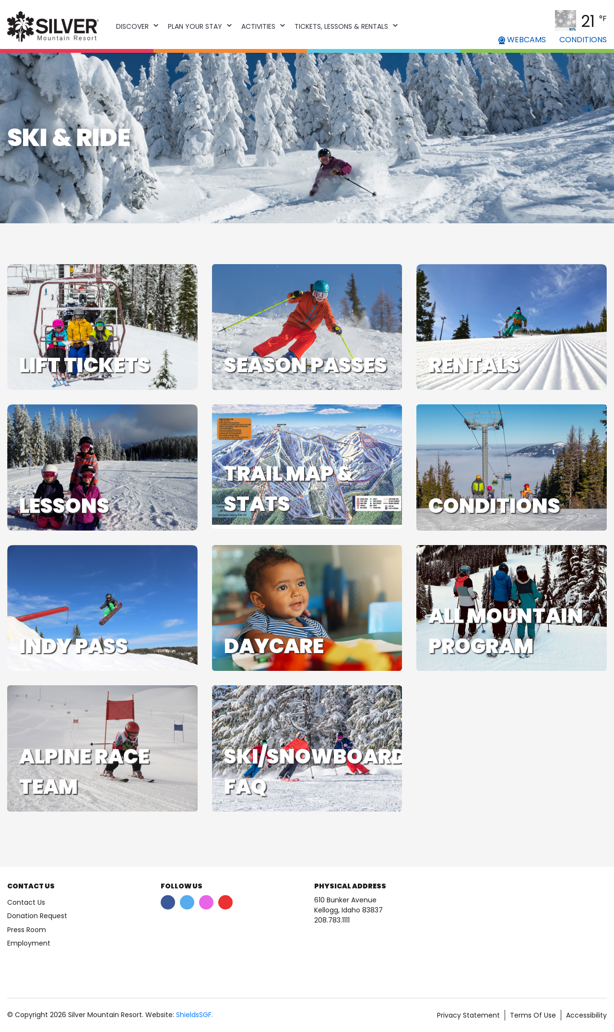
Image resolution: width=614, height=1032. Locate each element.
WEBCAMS (522, 39)
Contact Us (26, 902)
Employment (28, 943)
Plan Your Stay (195, 26)
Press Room (26, 930)
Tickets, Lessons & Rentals (341, 26)
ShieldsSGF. (194, 1015)
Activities (258, 26)
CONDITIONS (583, 39)
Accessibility (586, 1015)
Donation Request (37, 916)
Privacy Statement (468, 1015)
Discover (132, 26)
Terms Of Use (533, 1015)
